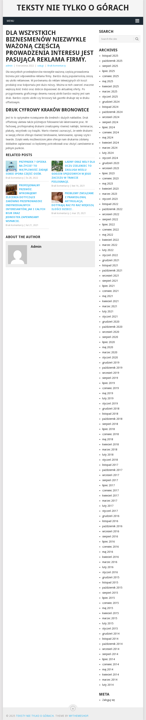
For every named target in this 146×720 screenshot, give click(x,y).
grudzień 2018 (110, 408)
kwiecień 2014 (110, 674)
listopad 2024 (110, 106)
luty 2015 (107, 623)
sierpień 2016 (110, 536)
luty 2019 (107, 398)
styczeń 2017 (110, 510)
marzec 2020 (109, 352)
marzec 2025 (109, 91)
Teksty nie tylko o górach (73, 8)
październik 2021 (112, 270)
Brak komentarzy (57, 65)
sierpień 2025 (110, 65)
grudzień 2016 (110, 516)
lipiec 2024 (108, 127)
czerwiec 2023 (110, 178)
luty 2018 (107, 454)
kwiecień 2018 (110, 444)
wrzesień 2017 (110, 475)
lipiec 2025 (108, 71)
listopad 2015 (110, 582)
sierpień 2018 (110, 423)
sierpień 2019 (110, 377)
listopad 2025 (110, 55)
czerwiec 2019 (110, 388)
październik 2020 (112, 326)
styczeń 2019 (110, 403)
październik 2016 (112, 526)
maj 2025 (107, 81)
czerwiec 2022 (110, 229)
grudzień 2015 (110, 577)
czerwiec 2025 (110, 76)
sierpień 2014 (110, 654)
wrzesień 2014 (110, 648)
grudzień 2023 (110, 163)
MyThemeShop (78, 715)
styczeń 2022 (110, 255)
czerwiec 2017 (110, 490)
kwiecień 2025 (110, 86)
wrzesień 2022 (110, 214)
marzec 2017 (109, 500)
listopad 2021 (110, 265)
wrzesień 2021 (110, 275)
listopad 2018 (110, 413)
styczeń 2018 (110, 459)
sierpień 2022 (110, 219)
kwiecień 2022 (110, 239)
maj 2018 (107, 439)
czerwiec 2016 (110, 546)
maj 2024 (107, 137)
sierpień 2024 (110, 122)
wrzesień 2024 (110, 117)
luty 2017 (107, 505)
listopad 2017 (110, 464)
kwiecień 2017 (110, 495)
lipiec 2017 (108, 485)
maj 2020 (107, 347)
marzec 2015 (109, 618)
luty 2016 (107, 567)
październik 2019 (112, 367)
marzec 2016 (109, 562)
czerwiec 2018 (110, 434)
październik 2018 (112, 418)
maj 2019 (107, 393)
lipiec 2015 (108, 597)
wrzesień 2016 (110, 531)
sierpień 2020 (110, 337)
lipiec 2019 (108, 383)
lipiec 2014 (108, 659)
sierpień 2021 (110, 280)
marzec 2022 (109, 244)
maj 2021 (107, 296)
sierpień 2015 (110, 592)
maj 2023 (107, 183)
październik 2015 (112, 587)
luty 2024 (107, 152)
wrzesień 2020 (110, 331)
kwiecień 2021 (110, 301)
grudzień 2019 (110, 362)
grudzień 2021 (110, 260)
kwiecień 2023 (110, 188)
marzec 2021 (109, 306)
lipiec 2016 (108, 541)
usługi (40, 65)
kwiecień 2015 (110, 613)
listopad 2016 (110, 521)
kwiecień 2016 (110, 556)
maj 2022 (107, 234)
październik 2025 (112, 60)
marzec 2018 (109, 449)
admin (9, 65)
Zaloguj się (108, 699)
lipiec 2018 (108, 429)
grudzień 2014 (110, 633)
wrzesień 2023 (110, 168)
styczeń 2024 (110, 157)
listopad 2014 (110, 638)
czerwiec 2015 (110, 602)
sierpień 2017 (110, 480)
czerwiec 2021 (110, 290)
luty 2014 (107, 684)
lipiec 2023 (108, 173)
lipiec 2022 (108, 224)
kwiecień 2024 (110, 142)
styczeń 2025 (110, 96)
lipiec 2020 (108, 342)
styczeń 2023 (110, 198)
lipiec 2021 (108, 285)
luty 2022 (107, 250)
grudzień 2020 (110, 321)
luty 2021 (107, 311)
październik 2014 (112, 643)
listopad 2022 (110, 204)
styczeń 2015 (110, 628)
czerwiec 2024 (110, 132)
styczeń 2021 (110, 316)
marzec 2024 (109, 147)
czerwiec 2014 (110, 664)
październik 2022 (112, 209)
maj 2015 (107, 608)
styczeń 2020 (110, 357)
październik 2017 (112, 469)
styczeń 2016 (110, 572)
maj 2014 (107, 669)
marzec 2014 (109, 679)
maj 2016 (107, 551)
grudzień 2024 (110, 101)
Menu (10, 20)
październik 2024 (112, 111)
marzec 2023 (109, 193)
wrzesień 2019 (110, 372)
